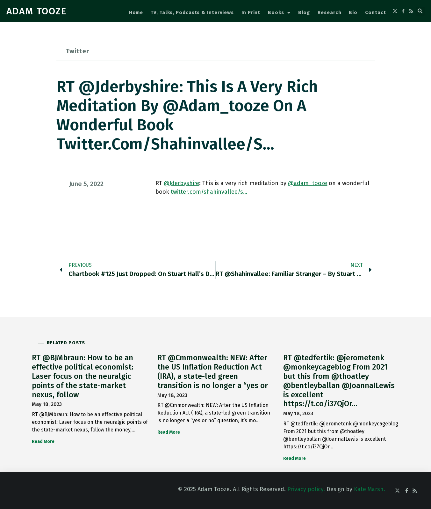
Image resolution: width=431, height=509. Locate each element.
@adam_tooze (307, 183)
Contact (375, 12)
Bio (353, 12)
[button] (420, 11)
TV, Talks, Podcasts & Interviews (192, 12)
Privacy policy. (306, 489)
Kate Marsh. (369, 489)
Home (136, 12)
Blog (304, 12)
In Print (250, 12)
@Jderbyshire (181, 183)
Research (329, 12)
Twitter (77, 51)
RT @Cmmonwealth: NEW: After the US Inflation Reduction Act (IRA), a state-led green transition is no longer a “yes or (212, 371)
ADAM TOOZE (36, 11)
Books (279, 13)
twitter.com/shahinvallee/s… (209, 191)
